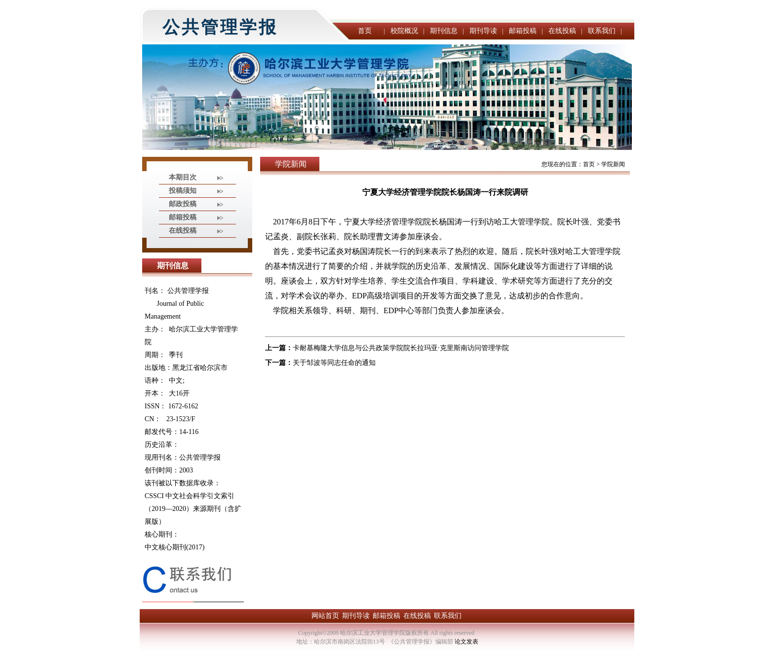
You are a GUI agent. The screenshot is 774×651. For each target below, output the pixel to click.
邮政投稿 (182, 204)
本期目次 (182, 177)
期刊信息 (444, 31)
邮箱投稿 (523, 31)
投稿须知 (182, 190)
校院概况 (404, 31)
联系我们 (602, 31)
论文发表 (466, 641)
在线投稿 (562, 31)
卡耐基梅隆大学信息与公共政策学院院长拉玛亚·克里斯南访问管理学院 (401, 348)
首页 (365, 31)
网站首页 (325, 615)
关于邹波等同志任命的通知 (334, 362)
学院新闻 (613, 164)
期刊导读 (483, 31)
